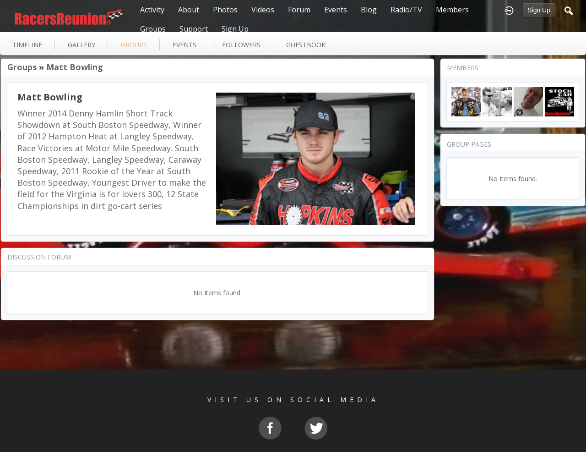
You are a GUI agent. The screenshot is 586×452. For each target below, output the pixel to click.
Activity (152, 10)
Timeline (27, 44)
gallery (81, 44)
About (188, 10)
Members (452, 10)
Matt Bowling (74, 66)
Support (193, 29)
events (184, 44)
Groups (153, 29)
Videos (262, 10)
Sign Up (538, 10)
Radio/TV (406, 10)
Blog (369, 10)
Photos (225, 10)
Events (335, 10)
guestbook (306, 44)
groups (134, 44)
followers (241, 44)
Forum (299, 10)
